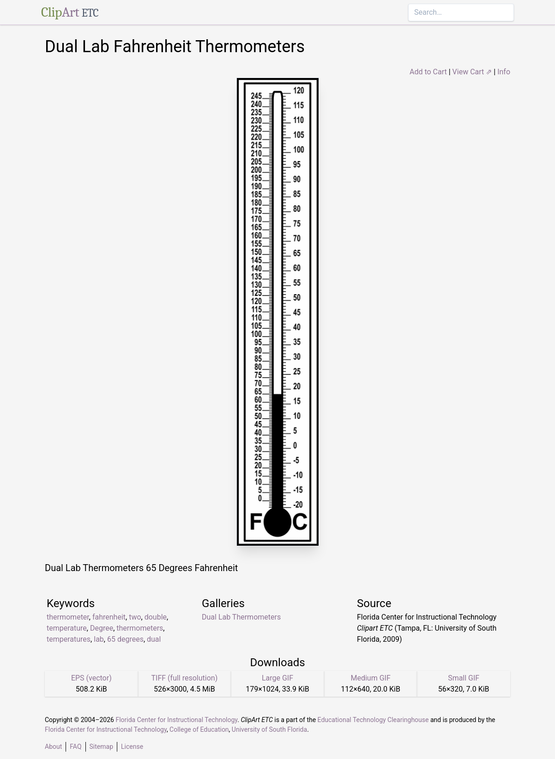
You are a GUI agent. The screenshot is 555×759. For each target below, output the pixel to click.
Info (503, 71)
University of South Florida (269, 729)
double (156, 617)
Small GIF (463, 678)
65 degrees (125, 639)
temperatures (68, 639)
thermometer (68, 617)
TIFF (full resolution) (184, 678)
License (132, 746)
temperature (67, 628)
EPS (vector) (91, 678)
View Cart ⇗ (472, 71)
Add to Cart (428, 71)
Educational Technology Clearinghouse (373, 719)
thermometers (139, 628)
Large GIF (277, 678)
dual (154, 639)
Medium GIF (370, 678)
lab (99, 639)
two (135, 617)
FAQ (75, 746)
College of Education (199, 729)
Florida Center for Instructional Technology (176, 719)
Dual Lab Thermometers (241, 617)
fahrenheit (109, 617)
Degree (101, 628)
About (53, 746)
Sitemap (101, 746)
